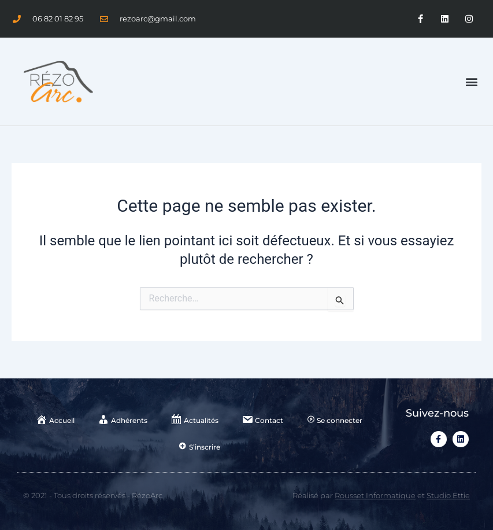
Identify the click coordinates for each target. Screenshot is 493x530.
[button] (471, 81)
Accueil (55, 419)
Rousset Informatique (375, 495)
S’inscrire (199, 447)
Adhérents (122, 419)
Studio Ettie (448, 495)
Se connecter (334, 420)
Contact (262, 419)
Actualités (194, 419)
